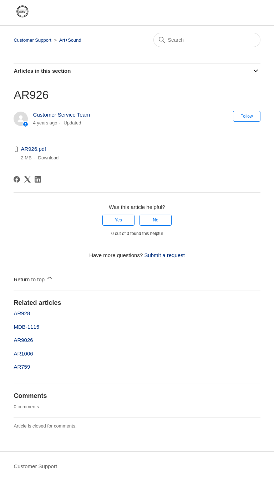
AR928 (22, 313)
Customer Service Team (61, 115)
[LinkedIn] (38, 179)
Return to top (33, 278)
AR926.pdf (33, 149)
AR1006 (23, 353)
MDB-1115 (26, 327)
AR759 (22, 367)
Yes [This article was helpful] (118, 220)
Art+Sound (70, 40)
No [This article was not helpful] (155, 220)
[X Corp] (27, 179)
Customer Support (32, 40)
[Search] (206, 40)
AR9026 (23, 340)
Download (48, 157)
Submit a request (164, 255)
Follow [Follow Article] (246, 116)
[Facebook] (17, 179)
